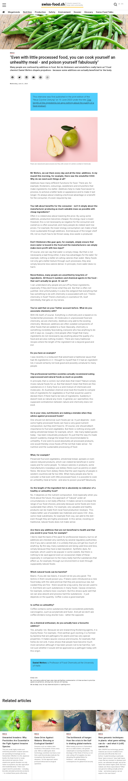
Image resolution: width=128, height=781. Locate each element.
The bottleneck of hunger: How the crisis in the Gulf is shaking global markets (79, 740)
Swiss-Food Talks (104, 12)
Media (12, 52)
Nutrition (27, 12)
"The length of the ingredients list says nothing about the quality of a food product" (63, 103)
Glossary (88, 12)
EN (122, 4)
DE (119, 4)
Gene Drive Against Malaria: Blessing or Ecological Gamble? (44, 740)
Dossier (77, 12)
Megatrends (14, 12)
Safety (52, 12)
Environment (64, 12)
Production (40, 12)
